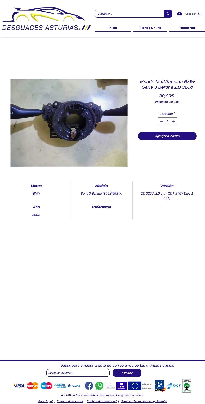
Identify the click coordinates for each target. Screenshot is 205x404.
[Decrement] (161, 121)
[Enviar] (127, 373)
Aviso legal (45, 401)
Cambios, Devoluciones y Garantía (144, 401)
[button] (200, 13)
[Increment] (174, 121)
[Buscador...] (126, 13)
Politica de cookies (70, 401)
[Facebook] (89, 386)
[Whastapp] (99, 386)
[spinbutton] (167, 121)
